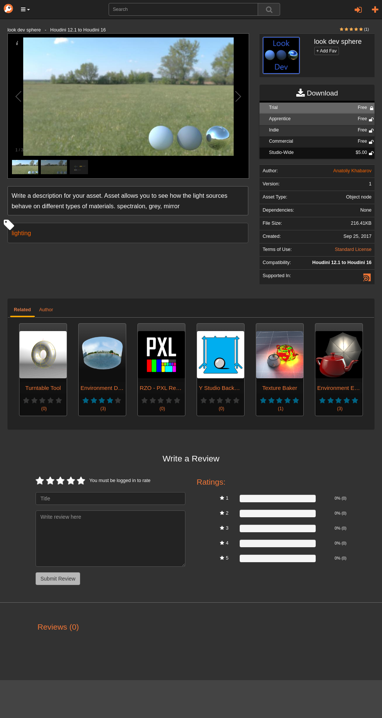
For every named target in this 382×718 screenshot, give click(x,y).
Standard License (353, 249)
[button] (25, 9)
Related (22, 309)
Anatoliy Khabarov (352, 170)
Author (46, 309)
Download (317, 93)
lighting (21, 233)
